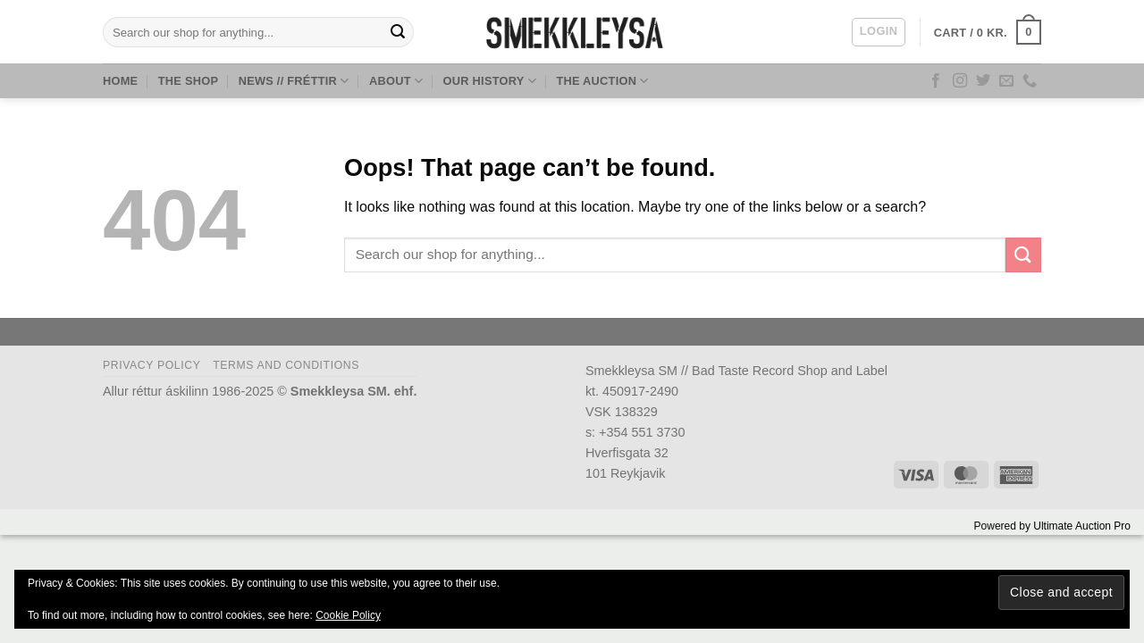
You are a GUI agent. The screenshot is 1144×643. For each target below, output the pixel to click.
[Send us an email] (1006, 81)
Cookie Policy (348, 615)
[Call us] (1029, 81)
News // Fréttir (294, 80)
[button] (878, 32)
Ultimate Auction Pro (1082, 526)
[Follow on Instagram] (960, 81)
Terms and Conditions (286, 365)
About (396, 80)
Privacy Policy (151, 365)
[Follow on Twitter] (983, 81)
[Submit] (398, 32)
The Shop (188, 81)
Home (120, 81)
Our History (489, 80)
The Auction (602, 80)
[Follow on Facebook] (936, 81)
